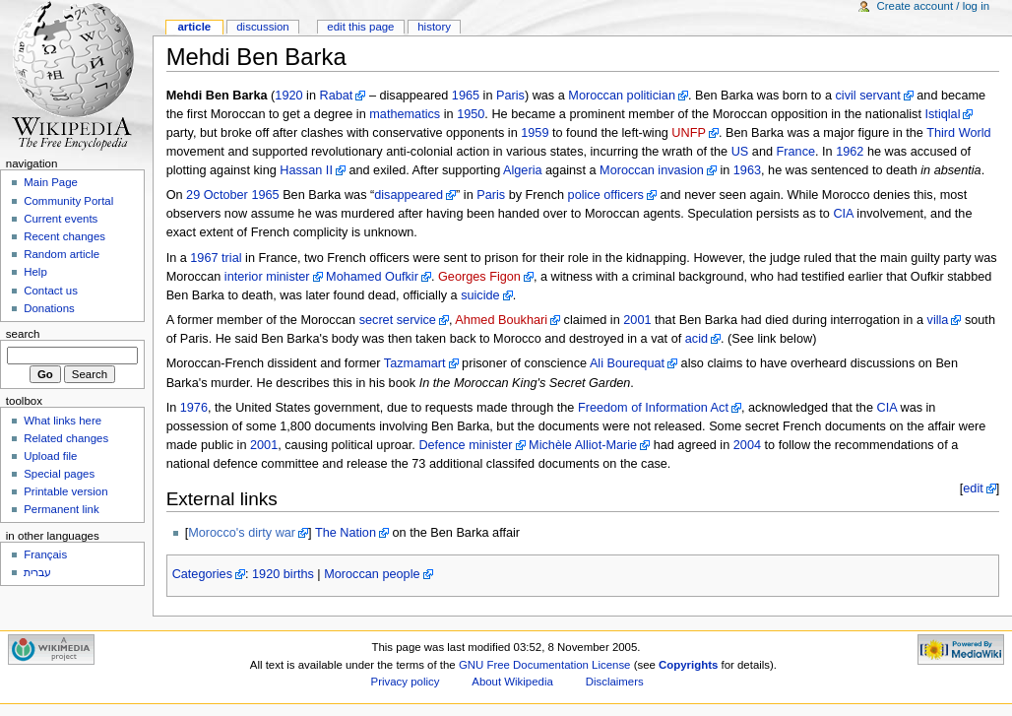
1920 (288, 95)
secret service (397, 320)
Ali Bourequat (627, 363)
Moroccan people (371, 574)
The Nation (345, 533)
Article (194, 27)
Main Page (51, 182)
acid (696, 339)
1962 (849, 152)
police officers (606, 195)
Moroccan (595, 95)
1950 (470, 114)
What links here (62, 420)
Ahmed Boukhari (501, 320)
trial (231, 258)
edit (972, 488)
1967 (204, 258)
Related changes (66, 438)
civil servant (867, 95)
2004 (747, 445)
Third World (958, 133)
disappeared (408, 195)
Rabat (336, 95)
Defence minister (465, 445)
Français (45, 554)
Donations (49, 308)
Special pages (59, 474)
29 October (217, 195)
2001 (637, 320)
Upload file (50, 456)
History (434, 27)
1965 (465, 95)
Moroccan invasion (652, 170)
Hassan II (306, 170)
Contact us (51, 290)
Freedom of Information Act (653, 408)
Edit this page (360, 27)
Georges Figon (479, 277)
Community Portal (68, 201)
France (796, 152)
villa (938, 320)
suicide (480, 295)
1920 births (283, 574)
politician (651, 95)
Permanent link (61, 509)
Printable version (65, 491)
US (740, 152)
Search (23, 334)
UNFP (688, 133)
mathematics (404, 114)
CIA (843, 214)
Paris (510, 95)
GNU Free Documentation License (545, 665)
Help (35, 272)
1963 (747, 170)
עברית (37, 572)
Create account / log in (932, 6)
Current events (60, 219)
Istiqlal (942, 114)
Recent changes (64, 236)
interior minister (267, 277)
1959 (534, 133)
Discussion (262, 27)
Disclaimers (615, 681)
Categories (202, 574)
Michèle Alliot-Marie (583, 445)
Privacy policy (405, 681)
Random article (61, 254)
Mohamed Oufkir (372, 277)
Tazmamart (415, 363)
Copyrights (688, 665)
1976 (194, 408)
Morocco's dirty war (241, 533)
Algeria (522, 170)
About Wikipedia (512, 681)
